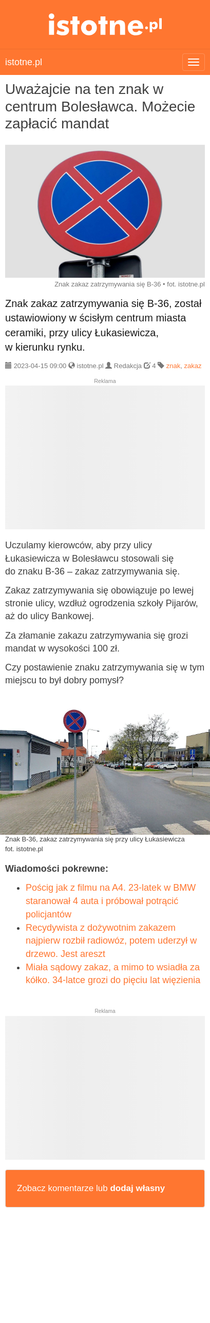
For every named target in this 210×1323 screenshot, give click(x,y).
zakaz (192, 366)
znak (173, 366)
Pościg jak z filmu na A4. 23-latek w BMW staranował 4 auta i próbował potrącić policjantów (111, 901)
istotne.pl (105, 24)
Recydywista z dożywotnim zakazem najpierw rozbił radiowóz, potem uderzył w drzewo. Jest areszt (111, 941)
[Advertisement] (105, 462)
